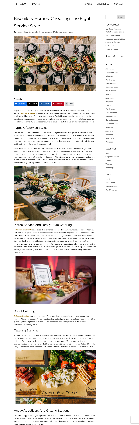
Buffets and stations (21, 316)
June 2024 (109, 69)
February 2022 (111, 113)
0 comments (68, 32)
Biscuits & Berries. (28, 113)
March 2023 (110, 80)
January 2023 (110, 84)
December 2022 (111, 87)
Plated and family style (23, 230)
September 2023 (112, 73)
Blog (26, 32)
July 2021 (109, 127)
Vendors (48, 32)
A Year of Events (111, 49)
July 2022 (109, 94)
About (21, 4)
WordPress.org (111, 190)
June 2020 (109, 138)
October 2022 (110, 91)
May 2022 (109, 102)
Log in (107, 179)
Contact (121, 4)
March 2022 (110, 109)
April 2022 (109, 105)
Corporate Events (36, 32)
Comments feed (111, 186)
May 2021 (109, 135)
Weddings (57, 32)
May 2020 (109, 142)
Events (33, 4)
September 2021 (111, 124)
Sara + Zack (109, 46)
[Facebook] (20, 104)
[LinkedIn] (45, 104)
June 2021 (109, 131)
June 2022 (109, 98)
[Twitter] (32, 104)
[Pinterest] (58, 104)
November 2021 (111, 120)
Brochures (105, 4)
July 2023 (109, 76)
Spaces (90, 4)
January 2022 (110, 116)
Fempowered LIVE (112, 36)
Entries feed (110, 183)
